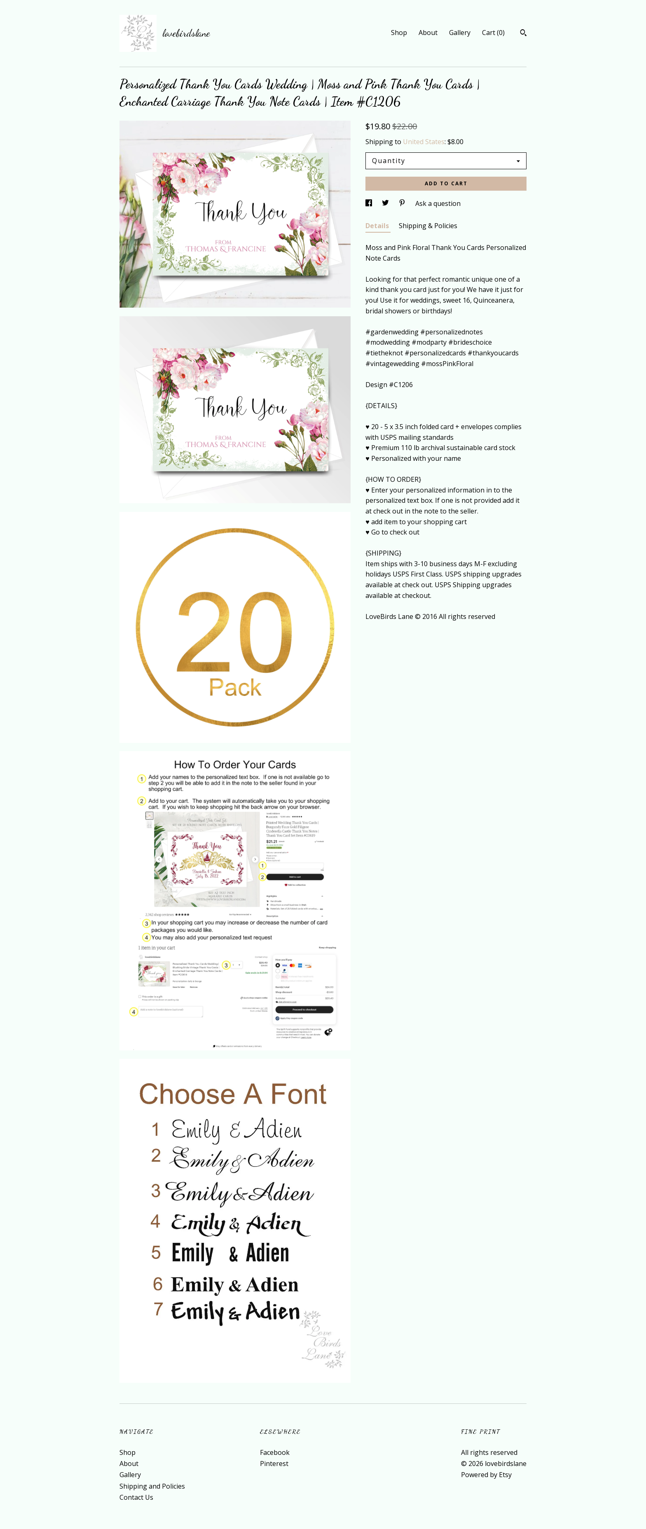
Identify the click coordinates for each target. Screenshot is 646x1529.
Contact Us (136, 1497)
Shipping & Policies (428, 225)
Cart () (493, 32)
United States (424, 141)
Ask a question (438, 203)
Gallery (459, 32)
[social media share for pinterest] (403, 203)
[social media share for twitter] (386, 203)
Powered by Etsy (486, 1474)
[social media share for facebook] (369, 203)
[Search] (523, 33)
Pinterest (274, 1463)
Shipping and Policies (152, 1486)
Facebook (275, 1452)
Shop (399, 32)
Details (378, 225)
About (428, 32)
